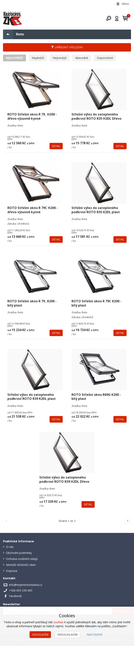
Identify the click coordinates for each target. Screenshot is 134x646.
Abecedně (81, 58)
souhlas (59, 622)
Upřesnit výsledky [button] (67, 47)
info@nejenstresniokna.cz (25, 585)
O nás (10, 547)
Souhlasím (40, 634)
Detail (56, 146)
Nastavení (94, 634)
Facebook (15, 596)
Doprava (11, 571)
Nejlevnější (14, 58)
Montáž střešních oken (21, 565)
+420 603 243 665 (20, 590)
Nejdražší (38, 58)
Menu (122, 4)
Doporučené (105, 58)
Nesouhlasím (67, 634)
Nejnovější (60, 58)
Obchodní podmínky (19, 553)
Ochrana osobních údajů (22, 559)
